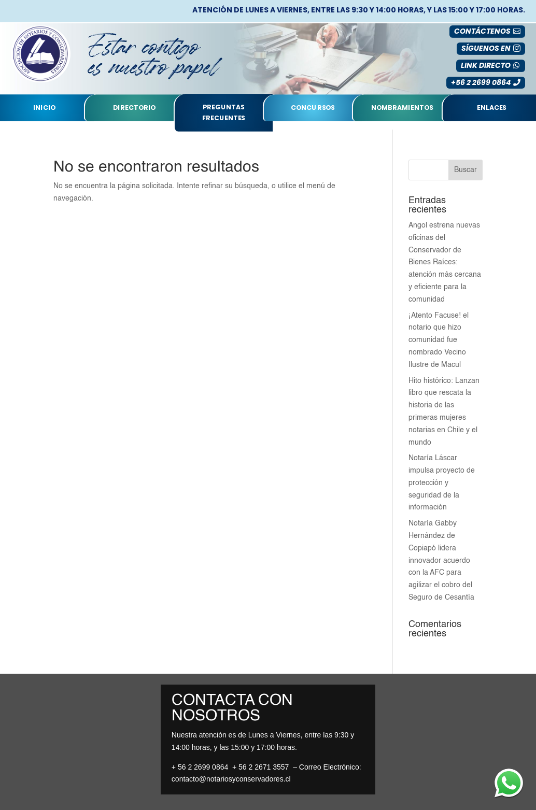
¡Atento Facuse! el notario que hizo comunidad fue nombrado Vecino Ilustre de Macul (438, 340)
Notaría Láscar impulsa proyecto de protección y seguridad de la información (441, 482)
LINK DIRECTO (486, 65)
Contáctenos (482, 31)
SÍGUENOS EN (486, 48)
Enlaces (491, 107)
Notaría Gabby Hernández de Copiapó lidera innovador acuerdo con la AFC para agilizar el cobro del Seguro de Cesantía (441, 560)
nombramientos (402, 107)
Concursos (313, 107)
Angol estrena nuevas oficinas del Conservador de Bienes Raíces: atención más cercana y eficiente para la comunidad (444, 262)
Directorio (135, 107)
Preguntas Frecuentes (223, 113)
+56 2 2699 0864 (481, 82)
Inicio (44, 107)
